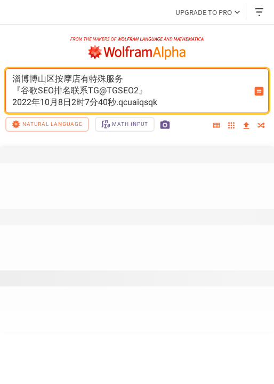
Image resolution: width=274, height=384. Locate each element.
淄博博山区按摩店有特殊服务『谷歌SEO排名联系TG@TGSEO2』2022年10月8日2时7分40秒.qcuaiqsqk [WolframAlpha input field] (130, 91)
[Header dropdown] (260, 12)
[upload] (246, 126)
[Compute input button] (259, 91)
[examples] (231, 126)
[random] (261, 126)
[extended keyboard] (216, 126)
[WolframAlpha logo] (137, 52)
